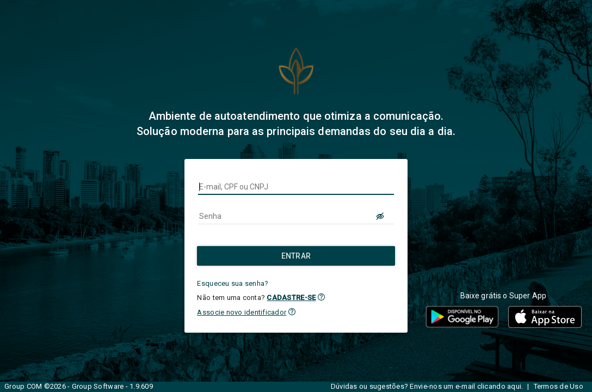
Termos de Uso (558, 386)
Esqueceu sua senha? (232, 283)
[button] (321, 297)
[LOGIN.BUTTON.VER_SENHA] (381, 216)
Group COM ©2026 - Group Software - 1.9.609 (78, 386)
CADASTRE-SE (291, 297)
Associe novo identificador (241, 312)
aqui (514, 386)
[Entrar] (295, 256)
